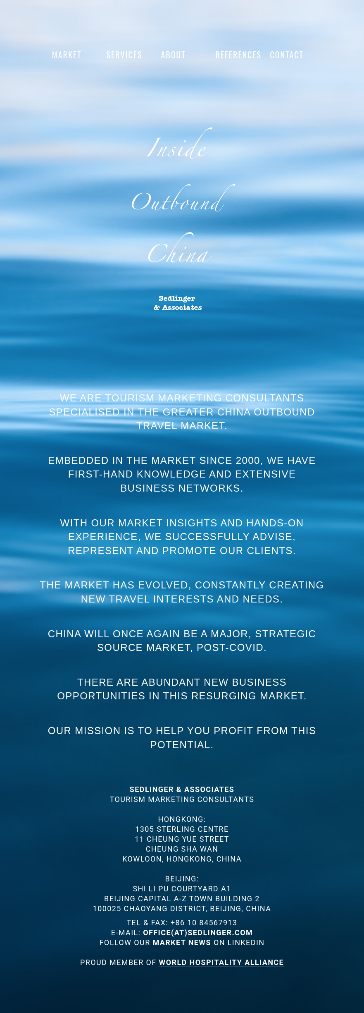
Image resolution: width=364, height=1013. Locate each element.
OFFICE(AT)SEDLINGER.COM (198, 932)
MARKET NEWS (182, 942)
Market (67, 54)
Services (125, 54)
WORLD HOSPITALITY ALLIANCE (221, 962)
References (234, 54)
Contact (287, 54)
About (173, 54)
